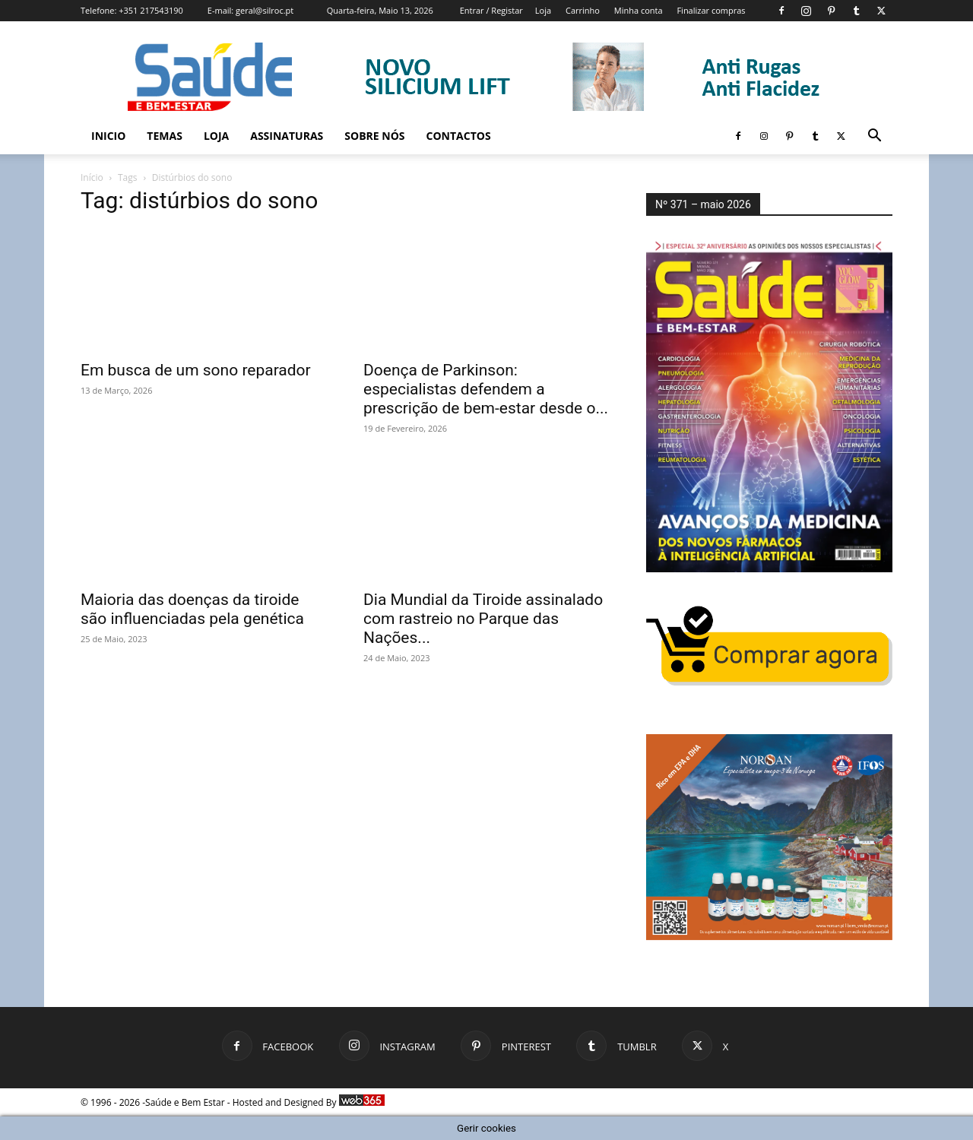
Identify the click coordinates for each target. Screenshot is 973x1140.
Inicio (108, 135)
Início (92, 177)
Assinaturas (286, 135)
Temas (164, 135)
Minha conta (638, 10)
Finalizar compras (711, 10)
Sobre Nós (374, 135)
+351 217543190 (151, 10)
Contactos (458, 135)
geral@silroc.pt (264, 10)
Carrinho (583, 10)
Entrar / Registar (491, 10)
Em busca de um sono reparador (196, 370)
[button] (874, 137)
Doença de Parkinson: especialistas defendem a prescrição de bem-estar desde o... (485, 389)
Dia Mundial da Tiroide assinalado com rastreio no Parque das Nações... (483, 619)
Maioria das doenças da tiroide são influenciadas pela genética (192, 609)
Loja (543, 10)
